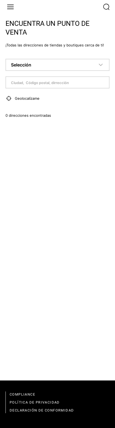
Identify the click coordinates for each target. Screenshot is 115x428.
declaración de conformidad (42, 410)
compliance (22, 394)
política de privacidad (35, 402)
